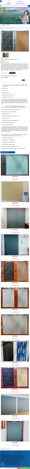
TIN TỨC (8, 25)
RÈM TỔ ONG (15, 176)
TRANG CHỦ (3, 25)
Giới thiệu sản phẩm (5, 82)
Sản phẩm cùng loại (4, 152)
